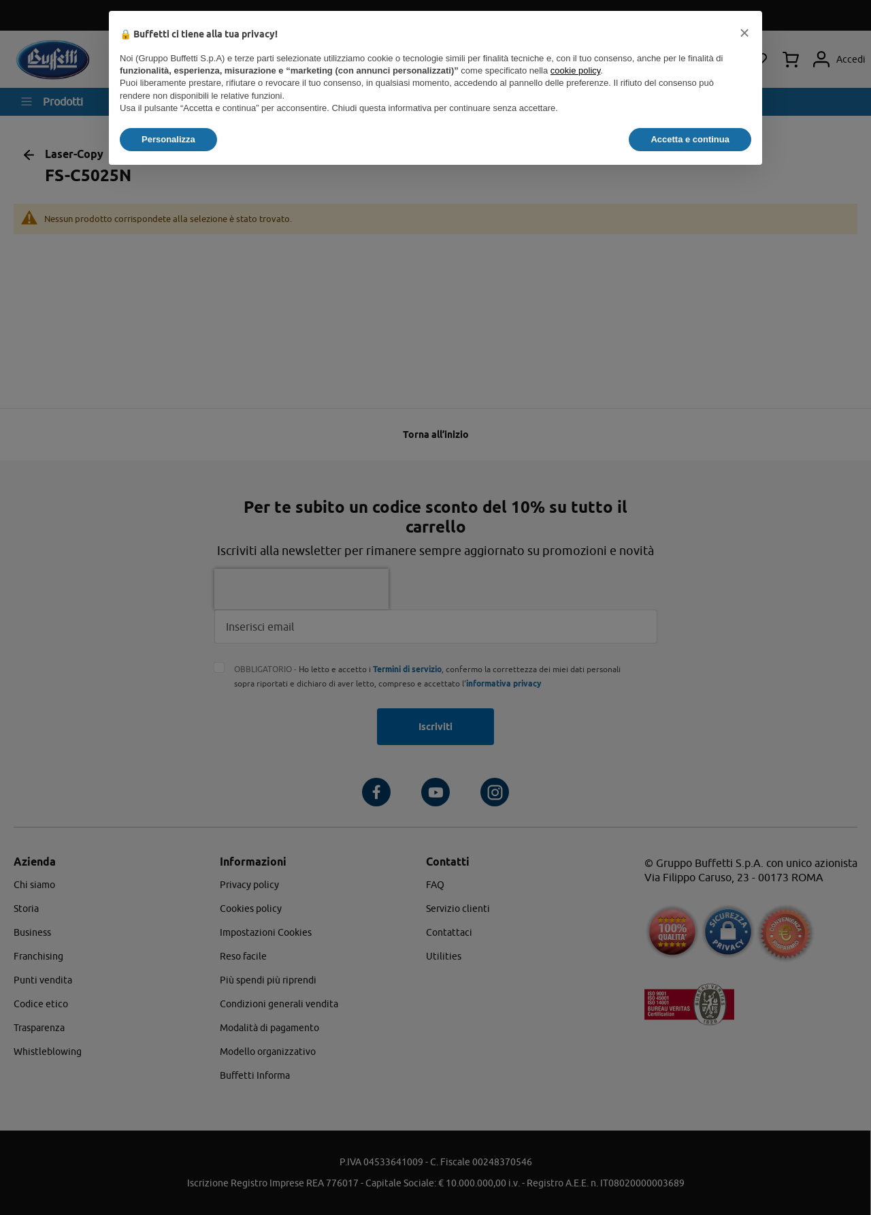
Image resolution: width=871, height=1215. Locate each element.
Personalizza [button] (168, 139)
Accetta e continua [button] (690, 139)
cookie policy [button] (575, 70)
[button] (744, 33)
